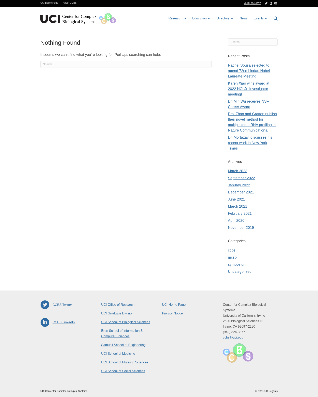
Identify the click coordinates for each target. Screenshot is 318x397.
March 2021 (237, 206)
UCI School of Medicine (118, 353)
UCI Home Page (49, 2)
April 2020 (236, 221)
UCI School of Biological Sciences (125, 322)
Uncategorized (239, 272)
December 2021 (241, 192)
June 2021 (236, 199)
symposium (237, 264)
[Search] (274, 18)
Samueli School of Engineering (123, 345)
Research (175, 18)
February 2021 (240, 213)
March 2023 (237, 171)
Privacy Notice (172, 313)
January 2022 (239, 185)
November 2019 (241, 228)
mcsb (232, 257)
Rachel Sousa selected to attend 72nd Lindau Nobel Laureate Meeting (249, 70)
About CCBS (70, 2)
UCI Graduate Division (117, 313)
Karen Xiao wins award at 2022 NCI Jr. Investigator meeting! (248, 88)
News (244, 18)
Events (259, 18)
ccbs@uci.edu (233, 337)
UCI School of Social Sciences (123, 371)
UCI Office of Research (117, 304)
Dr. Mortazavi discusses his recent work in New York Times (250, 142)
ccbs (231, 250)
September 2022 (241, 178)
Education (199, 18)
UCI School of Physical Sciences (124, 362)
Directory (223, 18)
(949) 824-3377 (252, 3)
